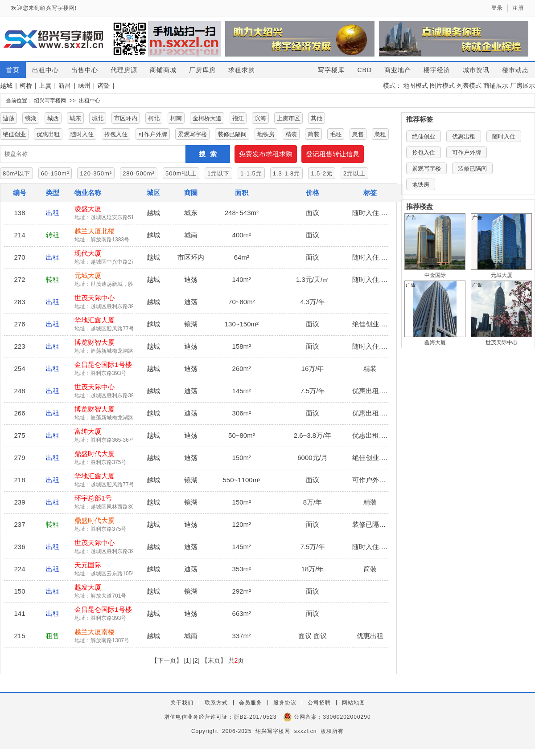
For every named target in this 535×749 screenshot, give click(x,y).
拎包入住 (116, 134)
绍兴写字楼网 (50, 101)
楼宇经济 (437, 69)
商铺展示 (495, 85)
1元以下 (218, 173)
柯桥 (26, 85)
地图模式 (415, 85)
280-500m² (139, 173)
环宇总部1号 (92, 498)
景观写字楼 (192, 134)
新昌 (64, 85)
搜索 (210, 154)
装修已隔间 (232, 134)
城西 (53, 118)
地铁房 (266, 134)
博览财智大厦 (94, 342)
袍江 (238, 118)
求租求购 (241, 69)
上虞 (45, 85)
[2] (196, 660)
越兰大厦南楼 (94, 631)
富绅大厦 (87, 431)
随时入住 (82, 134)
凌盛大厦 (87, 208)
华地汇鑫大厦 (94, 320)
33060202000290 (346, 717)
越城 (6, 85)
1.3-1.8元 (286, 173)
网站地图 (353, 703)
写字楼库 (331, 69)
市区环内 (125, 118)
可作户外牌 (152, 134)
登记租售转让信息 (332, 154)
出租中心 (45, 69)
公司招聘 (319, 703)
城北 (97, 118)
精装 (291, 134)
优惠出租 (48, 134)
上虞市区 (288, 118)
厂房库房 (202, 69)
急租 (380, 134)
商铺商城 (163, 69)
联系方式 (216, 703)
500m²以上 (181, 173)
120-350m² (96, 173)
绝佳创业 (14, 134)
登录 (497, 8)
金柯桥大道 (207, 118)
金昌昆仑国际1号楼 (103, 364)
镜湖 (31, 118)
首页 (13, 69)
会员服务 (250, 703)
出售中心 (84, 69)
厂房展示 (522, 85)
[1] (187, 660)
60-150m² (55, 173)
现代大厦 (87, 253)
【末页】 (214, 660)
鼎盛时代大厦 (94, 453)
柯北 (154, 118)
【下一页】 (166, 660)
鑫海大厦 (435, 342)
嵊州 (84, 85)
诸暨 (103, 85)
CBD (364, 69)
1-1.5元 (251, 173)
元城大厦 (87, 275)
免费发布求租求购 (265, 154)
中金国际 (435, 275)
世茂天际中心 (94, 297)
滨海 (260, 118)
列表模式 (469, 85)
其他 (316, 118)
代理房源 (124, 69)
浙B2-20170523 (255, 717)
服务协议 (284, 703)
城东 (75, 118)
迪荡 (8, 118)
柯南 (176, 118)
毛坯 (336, 134)
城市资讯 (476, 69)
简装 (313, 134)
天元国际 (87, 565)
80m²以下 (16, 173)
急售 (358, 134)
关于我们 (181, 703)
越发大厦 (87, 587)
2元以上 (354, 173)
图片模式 (442, 85)
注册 (518, 8)
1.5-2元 (322, 173)
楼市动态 (515, 69)
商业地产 (397, 69)
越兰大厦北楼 (94, 231)
